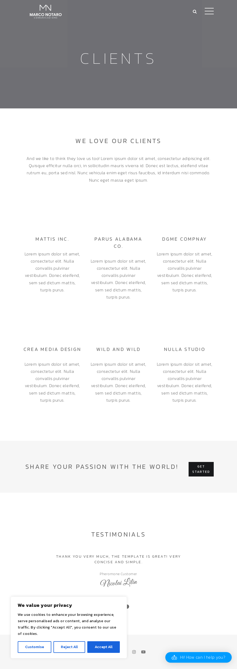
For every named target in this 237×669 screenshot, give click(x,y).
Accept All (103, 647)
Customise (34, 647)
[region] (69, 627)
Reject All (69, 647)
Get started (201, 469)
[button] (198, 657)
